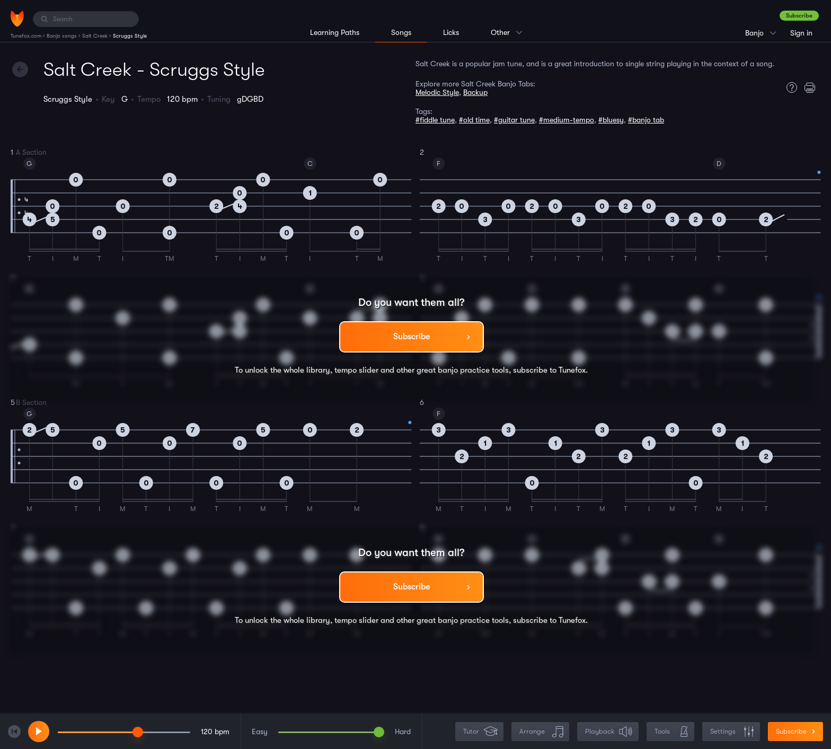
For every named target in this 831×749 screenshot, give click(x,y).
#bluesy (611, 120)
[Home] (17, 19)
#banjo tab (646, 120)
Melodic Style (437, 92)
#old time (474, 120)
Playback (609, 731)
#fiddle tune (435, 120)
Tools (671, 731)
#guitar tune (514, 120)
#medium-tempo (566, 120)
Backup (475, 92)
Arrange (541, 731)
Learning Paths (334, 32)
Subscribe (799, 15)
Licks (451, 32)
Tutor (480, 731)
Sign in (801, 33)
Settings (732, 731)
